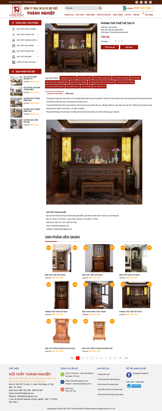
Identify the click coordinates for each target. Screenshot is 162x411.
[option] (25, 80)
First (72, 358)
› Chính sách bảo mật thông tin (108, 379)
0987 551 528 (70, 391)
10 (120, 358)
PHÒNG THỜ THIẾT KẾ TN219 (130, 312)
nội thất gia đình (85, 78)
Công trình (118, 15)
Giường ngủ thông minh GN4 (32, 99)
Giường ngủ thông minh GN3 (32, 110)
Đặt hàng (129, 47)
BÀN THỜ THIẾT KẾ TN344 (92, 275)
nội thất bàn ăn (73, 86)
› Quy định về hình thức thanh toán (110, 389)
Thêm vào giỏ (110, 47)
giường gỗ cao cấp (68, 78)
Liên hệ (136, 15)
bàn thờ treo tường (78, 82)
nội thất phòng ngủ (120, 78)
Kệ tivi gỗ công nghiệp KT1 (30, 78)
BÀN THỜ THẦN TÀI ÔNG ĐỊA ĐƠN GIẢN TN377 (97, 348)
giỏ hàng (148, 14)
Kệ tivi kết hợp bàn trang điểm (32, 88)
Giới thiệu (80, 15)
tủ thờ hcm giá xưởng (125, 82)
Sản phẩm (90, 15)
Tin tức (128, 15)
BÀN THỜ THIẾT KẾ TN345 (55, 275)
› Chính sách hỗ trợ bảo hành (107, 384)
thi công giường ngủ (102, 78)
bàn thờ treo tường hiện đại (57, 82)
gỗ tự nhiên (86, 86)
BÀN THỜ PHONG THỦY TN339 (94, 312)
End (126, 358)
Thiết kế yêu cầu (103, 15)
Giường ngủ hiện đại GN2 (31, 121)
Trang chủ (69, 15)
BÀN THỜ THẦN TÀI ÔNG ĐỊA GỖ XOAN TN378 (60, 348)
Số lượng (104, 41)
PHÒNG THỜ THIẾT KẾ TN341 (56, 312)
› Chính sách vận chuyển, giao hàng (110, 394)
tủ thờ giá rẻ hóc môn (55, 86)
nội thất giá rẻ (99, 86)
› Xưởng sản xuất (103, 374)
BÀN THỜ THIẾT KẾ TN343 (129, 275)
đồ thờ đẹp (135, 78)
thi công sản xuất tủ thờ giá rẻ (101, 82)
